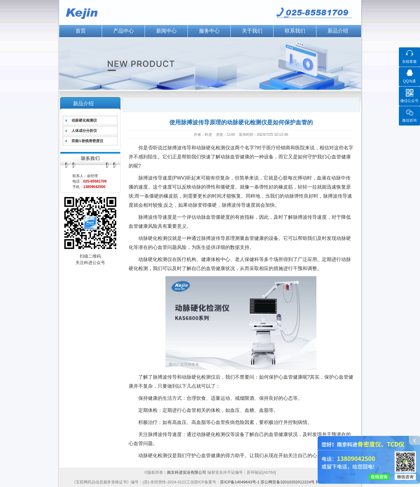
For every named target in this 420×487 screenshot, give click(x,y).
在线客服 (409, 61)
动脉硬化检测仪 (84, 120)
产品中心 (123, 31)
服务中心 (209, 31)
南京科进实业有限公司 (187, 472)
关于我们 (252, 31)
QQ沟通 (409, 81)
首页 (80, 31)
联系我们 (295, 31)
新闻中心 (166, 31)
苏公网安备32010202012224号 (288, 482)
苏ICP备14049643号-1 (239, 482)
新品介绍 (338, 31)
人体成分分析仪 (84, 131)
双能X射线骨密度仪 (87, 141)
